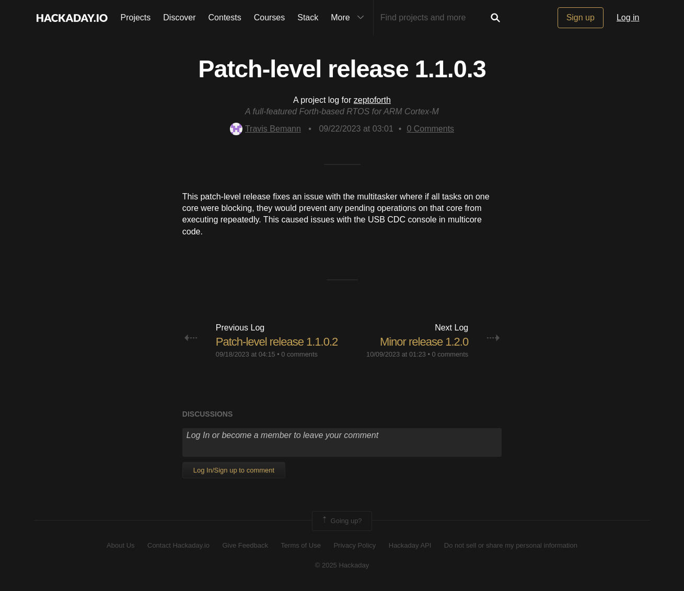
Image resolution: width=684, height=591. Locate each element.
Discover (179, 17)
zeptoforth (372, 100)
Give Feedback (245, 545)
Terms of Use (301, 545)
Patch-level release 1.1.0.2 (277, 341)
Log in (628, 17)
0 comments (299, 354)
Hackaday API (410, 545)
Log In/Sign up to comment (233, 470)
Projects (136, 17)
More (349, 17)
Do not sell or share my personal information (510, 545)
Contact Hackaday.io (178, 545)
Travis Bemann (265, 128)
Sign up (580, 17)
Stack (307, 17)
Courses (269, 17)
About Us (120, 545)
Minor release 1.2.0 (424, 341)
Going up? (341, 521)
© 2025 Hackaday (342, 565)
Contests (224, 17)
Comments (430, 128)
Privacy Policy (354, 545)
